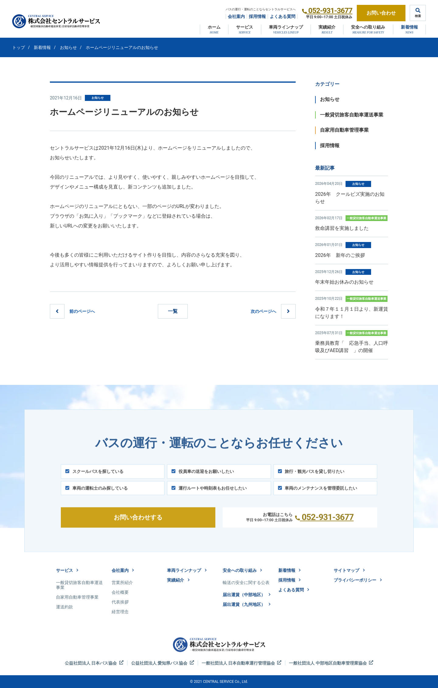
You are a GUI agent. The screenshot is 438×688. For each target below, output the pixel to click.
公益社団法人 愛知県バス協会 (162, 663)
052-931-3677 (330, 10)
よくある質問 (282, 16)
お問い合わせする (138, 524)
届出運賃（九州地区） (247, 604)
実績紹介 (326, 27)
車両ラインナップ (286, 27)
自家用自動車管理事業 (344, 130)
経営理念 (120, 611)
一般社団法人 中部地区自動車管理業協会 (331, 663)
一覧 (173, 311)
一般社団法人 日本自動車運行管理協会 (242, 663)
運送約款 (64, 606)
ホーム (214, 27)
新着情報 (409, 27)
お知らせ (68, 47)
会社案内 (236, 16)
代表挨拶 (120, 602)
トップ (18, 47)
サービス (244, 27)
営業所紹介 (122, 582)
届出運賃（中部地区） (247, 594)
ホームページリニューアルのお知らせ (122, 47)
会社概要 (120, 592)
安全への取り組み (368, 27)
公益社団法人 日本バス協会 (94, 663)
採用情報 (257, 16)
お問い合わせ (381, 13)
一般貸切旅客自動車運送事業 (351, 115)
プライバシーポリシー (358, 580)
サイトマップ (349, 570)
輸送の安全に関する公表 (246, 582)
